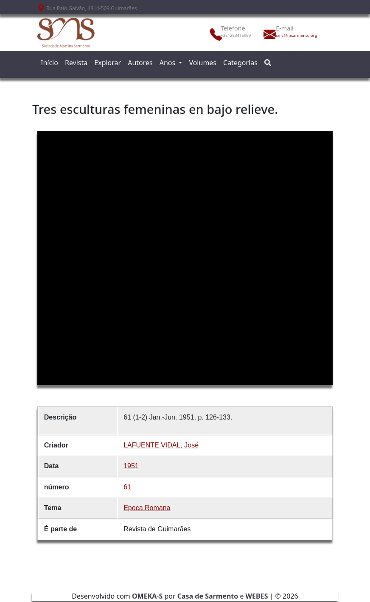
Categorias (240, 62)
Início (49, 62)
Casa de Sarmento (207, 596)
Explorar (107, 62)
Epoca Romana (146, 507)
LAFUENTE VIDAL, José (161, 445)
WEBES (257, 596)
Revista (76, 62)
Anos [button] (168, 62)
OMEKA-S (147, 596)
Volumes (202, 62)
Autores (140, 62)
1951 (131, 465)
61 (127, 487)
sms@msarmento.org (294, 35)
